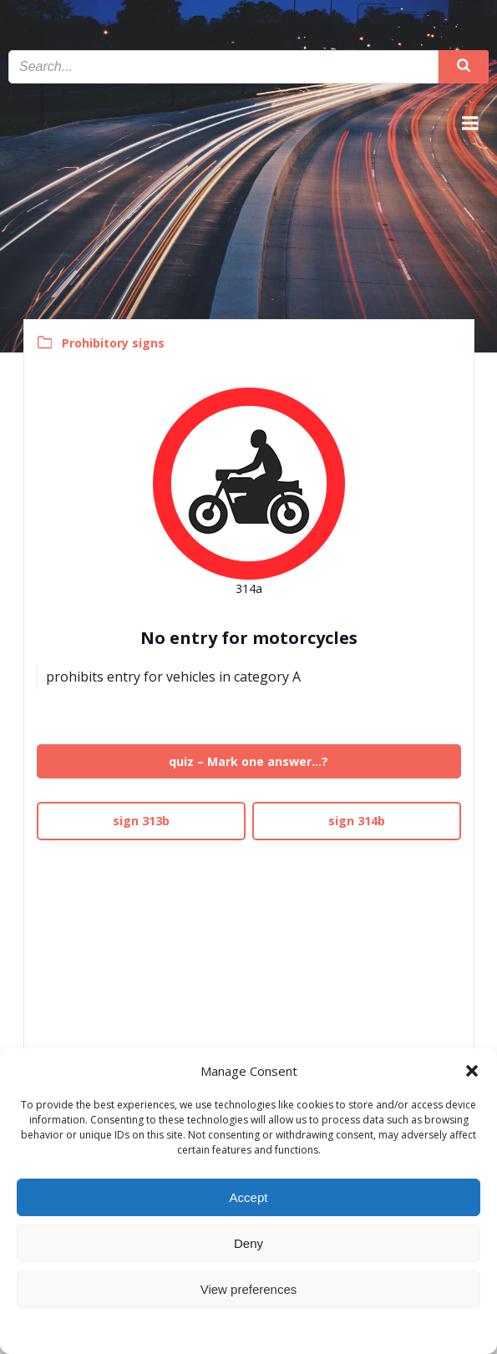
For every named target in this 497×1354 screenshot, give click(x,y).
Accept (249, 1197)
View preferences (248, 1289)
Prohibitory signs (113, 343)
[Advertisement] (249, 964)
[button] (472, 1070)
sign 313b (141, 821)
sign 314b (356, 821)
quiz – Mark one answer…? (248, 761)
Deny (248, 1243)
